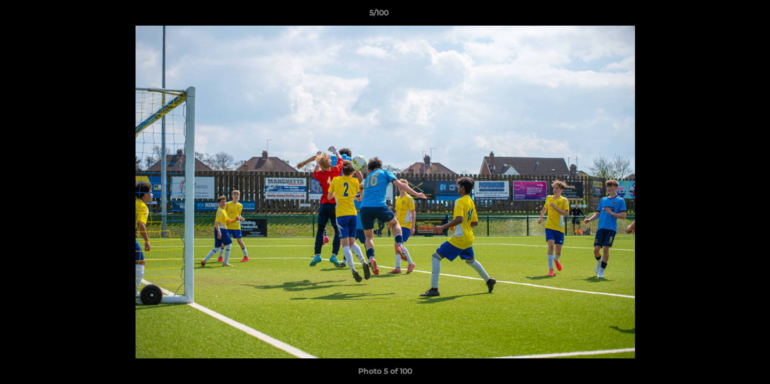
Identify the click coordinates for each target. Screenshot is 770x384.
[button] (725, 15)
